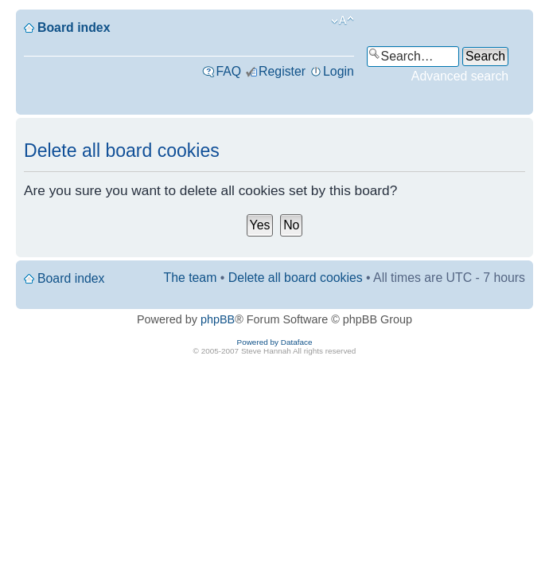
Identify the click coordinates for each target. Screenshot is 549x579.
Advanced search (459, 76)
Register (282, 71)
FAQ (228, 71)
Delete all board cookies (295, 277)
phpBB (218, 319)
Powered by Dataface (275, 342)
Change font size (342, 21)
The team (190, 277)
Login (338, 71)
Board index (73, 27)
